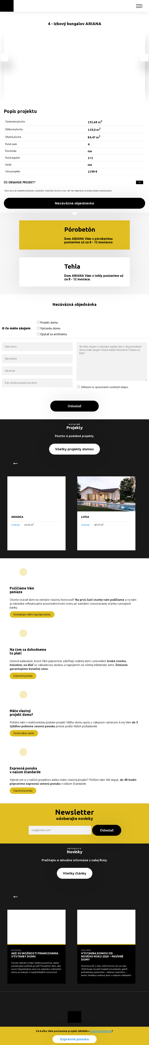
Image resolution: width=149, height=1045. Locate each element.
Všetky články (74, 873)
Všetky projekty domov (74, 449)
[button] (141, 5)
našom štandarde (101, 1031)
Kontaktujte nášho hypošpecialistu (32, 614)
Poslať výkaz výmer (24, 733)
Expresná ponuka (74, 1039)
